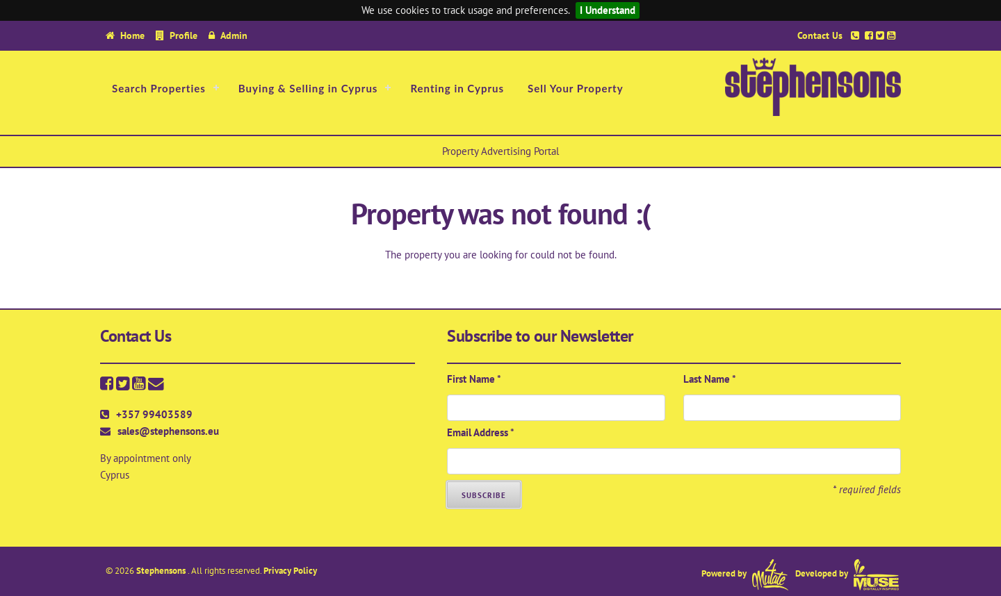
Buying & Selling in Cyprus (308, 88)
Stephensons (162, 571)
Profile (183, 35)
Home (132, 35)
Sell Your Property (576, 88)
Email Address (480, 432)
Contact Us (820, 35)
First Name (474, 379)
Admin (233, 35)
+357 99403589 (154, 414)
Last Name (709, 379)
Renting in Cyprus (457, 88)
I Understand (607, 10)
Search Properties (159, 88)
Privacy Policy (290, 571)
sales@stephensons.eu (168, 431)
